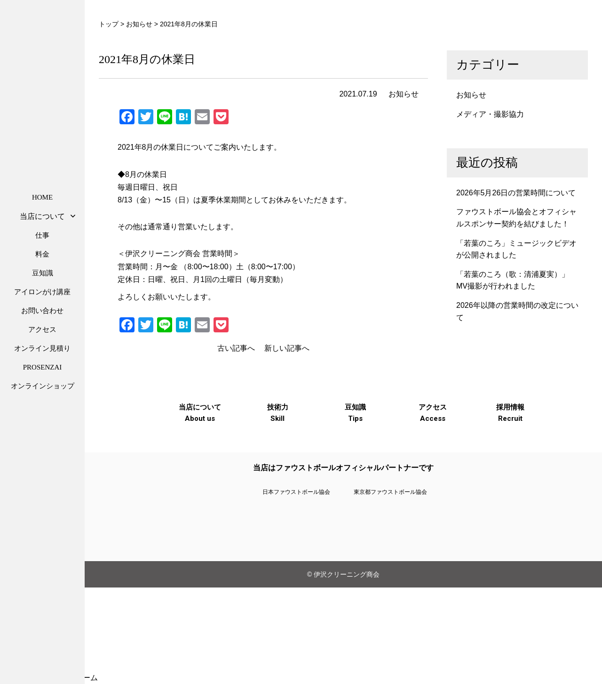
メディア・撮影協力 (490, 114)
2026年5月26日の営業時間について (516, 193)
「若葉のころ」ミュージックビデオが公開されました (516, 249)
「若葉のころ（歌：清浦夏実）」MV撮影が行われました (512, 280)
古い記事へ (236, 348)
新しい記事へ (286, 348)
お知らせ (403, 94)
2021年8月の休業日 (147, 59)
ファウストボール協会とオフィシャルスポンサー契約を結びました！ (516, 218)
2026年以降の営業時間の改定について (517, 311)
